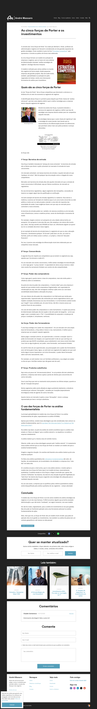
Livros (73, 18)
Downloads (52, 683)
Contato (82, 18)
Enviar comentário (48, 666)
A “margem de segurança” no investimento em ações (80, 593)
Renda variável (42, 26)
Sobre (77, 18)
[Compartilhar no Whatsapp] (58, 534)
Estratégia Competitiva (60, 51)
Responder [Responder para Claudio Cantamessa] (71, 613)
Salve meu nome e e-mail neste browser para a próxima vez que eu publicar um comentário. (46, 645)
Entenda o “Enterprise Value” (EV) (16, 593)
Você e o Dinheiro (54, 689)
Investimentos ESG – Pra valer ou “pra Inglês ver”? (59, 593)
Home (55, 18)
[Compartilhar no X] (54, 534)
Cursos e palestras (66, 18)
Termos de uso (13, 690)
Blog (59, 18)
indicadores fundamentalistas (54, 459)
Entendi (12, 705)
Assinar (70, 553)
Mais (86, 18)
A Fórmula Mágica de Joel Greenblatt (37, 593)
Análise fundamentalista (27, 525)
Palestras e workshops (35, 683)
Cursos (51, 686)
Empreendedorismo (33, 26)
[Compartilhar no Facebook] (49, 534)
